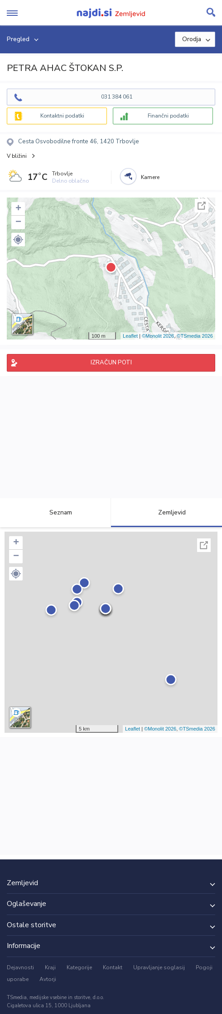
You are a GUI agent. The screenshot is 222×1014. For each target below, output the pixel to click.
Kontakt (112, 967)
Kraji (50, 967)
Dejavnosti (20, 967)
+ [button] (18, 209)
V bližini (17, 156)
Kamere (150, 177)
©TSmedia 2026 (195, 336)
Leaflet (130, 336)
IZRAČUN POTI (111, 362)
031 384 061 (116, 96)
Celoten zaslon (201, 205)
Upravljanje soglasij (159, 967)
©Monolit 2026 (158, 336)
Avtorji (47, 979)
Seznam (55, 512)
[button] (18, 239)
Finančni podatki (168, 115)
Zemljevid (167, 512)
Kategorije (79, 967)
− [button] (18, 222)
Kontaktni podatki (62, 115)
